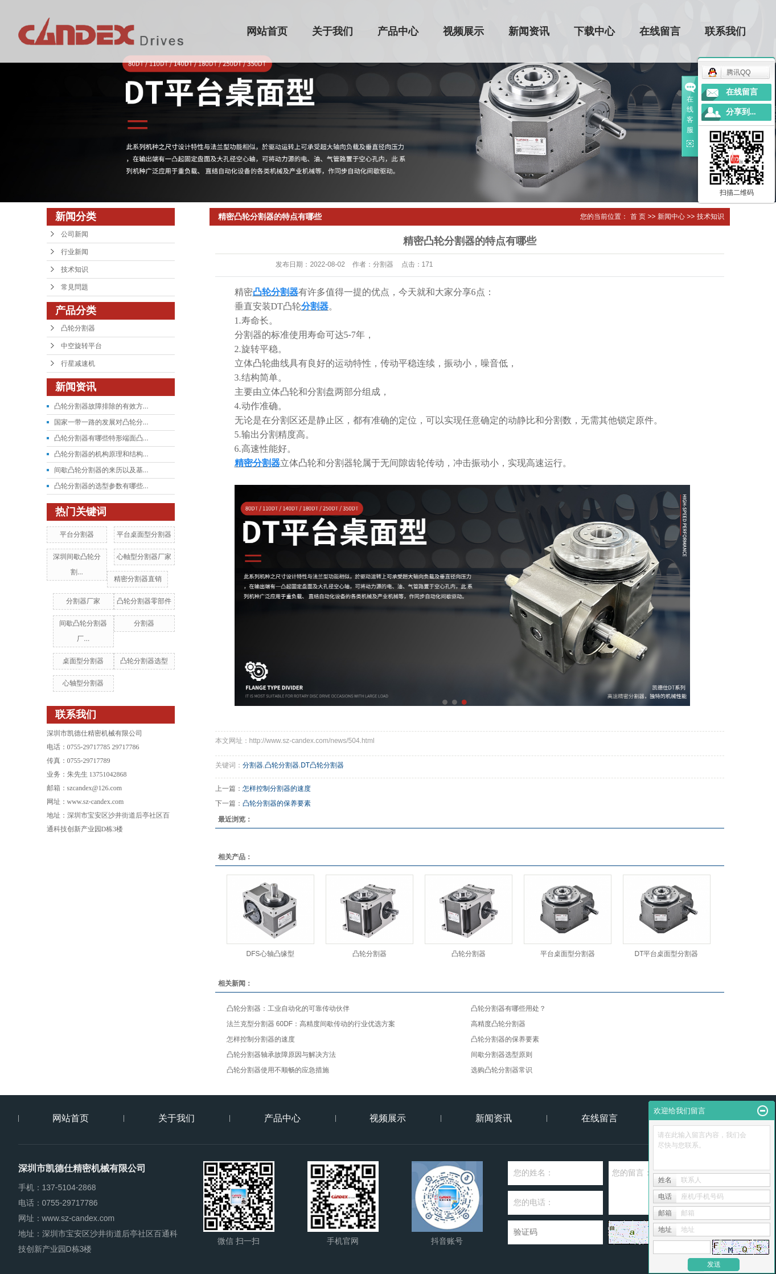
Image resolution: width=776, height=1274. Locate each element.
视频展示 (463, 31)
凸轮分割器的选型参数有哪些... (101, 486)
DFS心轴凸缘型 (270, 954)
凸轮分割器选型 (144, 661)
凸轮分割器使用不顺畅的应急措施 (278, 1070)
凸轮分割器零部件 (144, 601)
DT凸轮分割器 (322, 765)
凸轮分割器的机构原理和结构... (101, 454)
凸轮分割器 (78, 328)
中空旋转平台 (81, 346)
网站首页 (267, 31)
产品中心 (397, 31)
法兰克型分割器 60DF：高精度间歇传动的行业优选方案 (311, 1024)
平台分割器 (77, 534)
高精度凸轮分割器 (498, 1024)
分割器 (144, 623)
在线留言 (659, 31)
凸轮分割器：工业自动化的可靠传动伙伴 (288, 1008)
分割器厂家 (83, 601)
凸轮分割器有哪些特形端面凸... (101, 438)
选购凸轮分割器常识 (501, 1070)
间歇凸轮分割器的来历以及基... (101, 470)
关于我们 (332, 31)
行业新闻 (74, 252)
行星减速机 (78, 364)
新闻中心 (671, 216)
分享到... (741, 112)
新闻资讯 (528, 31)
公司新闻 (74, 234)
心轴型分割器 (83, 683)
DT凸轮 (286, 306)
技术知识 (74, 269)
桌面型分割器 (83, 661)
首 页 (638, 216)
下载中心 (594, 31)
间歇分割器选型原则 (501, 1055)
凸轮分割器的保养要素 (277, 803)
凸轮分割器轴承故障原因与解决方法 (281, 1055)
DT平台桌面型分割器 (667, 954)
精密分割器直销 (138, 579)
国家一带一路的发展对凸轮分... (101, 422)
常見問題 (74, 287)
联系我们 (725, 31)
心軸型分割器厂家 (144, 557)
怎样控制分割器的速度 (277, 789)
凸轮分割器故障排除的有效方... (101, 406)
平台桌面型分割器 (144, 534)
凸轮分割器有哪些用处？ (508, 1008)
